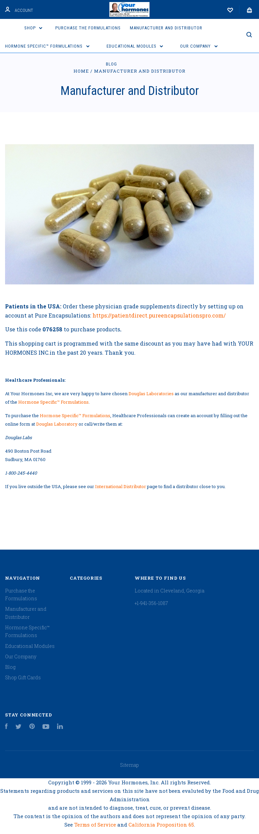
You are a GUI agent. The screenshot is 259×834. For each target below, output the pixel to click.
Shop (33, 27)
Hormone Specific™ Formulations (47, 46)
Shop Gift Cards (23, 677)
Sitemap (129, 765)
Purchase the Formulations (88, 27)
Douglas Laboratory (57, 424)
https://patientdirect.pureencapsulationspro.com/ (159, 315)
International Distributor (120, 486)
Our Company (199, 46)
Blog (111, 64)
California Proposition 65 (161, 824)
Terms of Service (95, 824)
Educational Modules (135, 46)
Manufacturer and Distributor (166, 27)
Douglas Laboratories (151, 393)
